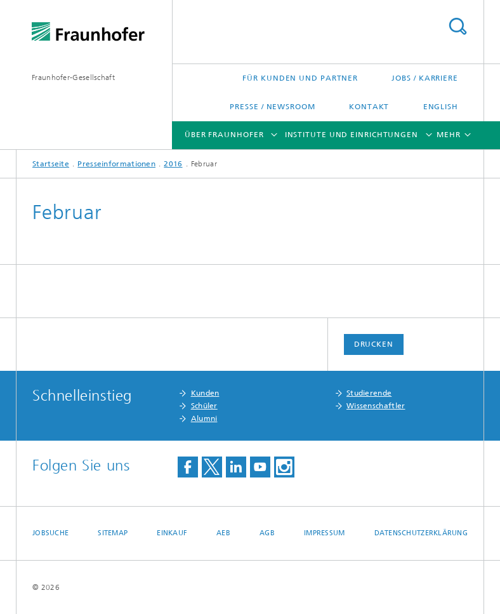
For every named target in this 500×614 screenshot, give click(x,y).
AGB (267, 533)
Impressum (324, 533)
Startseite (50, 163)
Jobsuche (50, 533)
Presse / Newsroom (272, 106)
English (440, 106)
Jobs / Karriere (424, 78)
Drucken (373, 344)
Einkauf (172, 533)
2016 (173, 163)
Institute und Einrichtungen (351, 134)
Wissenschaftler (375, 405)
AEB (223, 533)
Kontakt (369, 106)
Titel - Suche (457, 26)
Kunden (205, 393)
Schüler (204, 405)
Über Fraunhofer (224, 134)
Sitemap (113, 533)
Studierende (368, 393)
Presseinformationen (116, 163)
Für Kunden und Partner (300, 78)
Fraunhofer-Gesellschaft (73, 77)
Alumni (204, 418)
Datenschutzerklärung (421, 533)
